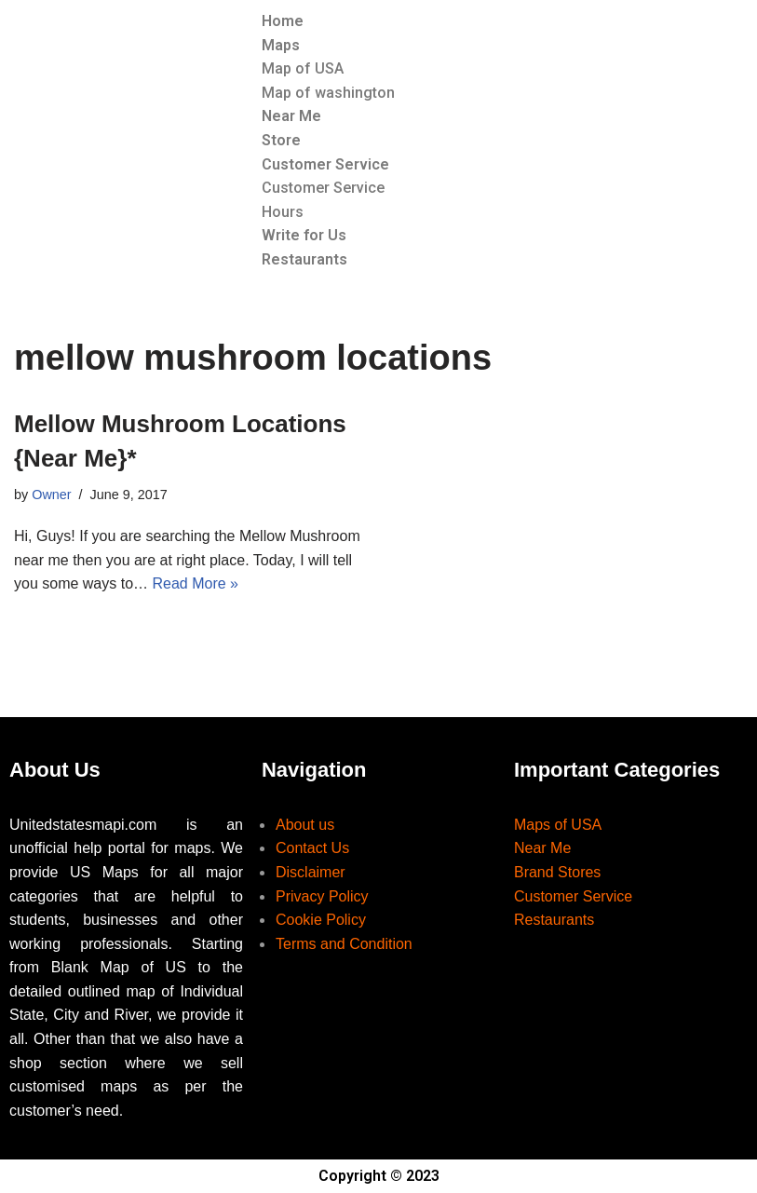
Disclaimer (310, 872)
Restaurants (304, 259)
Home (283, 21)
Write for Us (304, 235)
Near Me (291, 116)
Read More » (196, 583)
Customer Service (325, 164)
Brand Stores (557, 872)
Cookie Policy (321, 920)
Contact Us (312, 848)
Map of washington (328, 93)
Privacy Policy (322, 896)
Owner (51, 494)
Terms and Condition (344, 944)
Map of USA (303, 68)
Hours (283, 212)
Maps (281, 45)
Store (281, 140)
